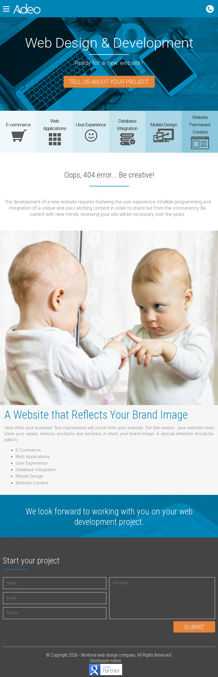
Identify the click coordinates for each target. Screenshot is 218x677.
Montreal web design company (108, 655)
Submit (194, 627)
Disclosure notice (105, 660)
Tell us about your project (109, 82)
